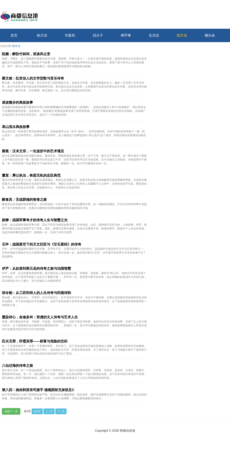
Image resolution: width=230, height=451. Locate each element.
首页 (14, 35)
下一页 (61, 411)
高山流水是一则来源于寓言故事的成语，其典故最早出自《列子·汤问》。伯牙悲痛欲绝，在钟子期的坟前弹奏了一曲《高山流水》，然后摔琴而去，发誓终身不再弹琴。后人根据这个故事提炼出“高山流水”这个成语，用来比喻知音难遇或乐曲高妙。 (74, 135)
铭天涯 (42, 35)
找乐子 (98, 35)
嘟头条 (210, 35)
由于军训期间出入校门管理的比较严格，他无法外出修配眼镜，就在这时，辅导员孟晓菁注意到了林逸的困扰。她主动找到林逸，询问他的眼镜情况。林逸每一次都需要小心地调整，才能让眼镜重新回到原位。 (74, 396)
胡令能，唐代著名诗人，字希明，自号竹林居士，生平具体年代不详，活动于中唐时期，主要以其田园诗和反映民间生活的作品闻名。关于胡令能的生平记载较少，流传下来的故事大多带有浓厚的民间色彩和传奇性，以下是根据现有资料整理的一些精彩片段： (74, 301)
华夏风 (70, 35)
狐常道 (182, 35)
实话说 (154, 35)
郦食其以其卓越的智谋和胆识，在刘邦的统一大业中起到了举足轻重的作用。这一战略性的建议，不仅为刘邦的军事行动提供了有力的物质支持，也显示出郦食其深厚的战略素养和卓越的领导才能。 (74, 206)
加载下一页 (11, 411)
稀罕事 (126, 35)
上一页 (49, 411)
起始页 (37, 411)
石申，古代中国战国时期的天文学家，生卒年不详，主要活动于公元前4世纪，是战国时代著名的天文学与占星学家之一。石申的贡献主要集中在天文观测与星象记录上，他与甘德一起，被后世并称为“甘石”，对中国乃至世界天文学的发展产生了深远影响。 (74, 252)
